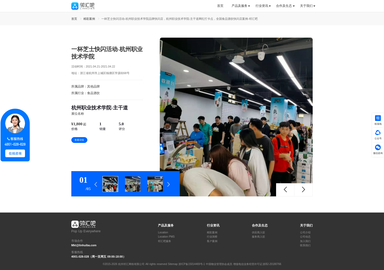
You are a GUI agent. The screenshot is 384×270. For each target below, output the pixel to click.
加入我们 (305, 241)
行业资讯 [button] (262, 6)
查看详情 (79, 140)
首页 (220, 6)
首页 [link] (74, 18)
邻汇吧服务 (164, 241)
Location (163, 232)
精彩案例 (212, 232)
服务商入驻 (258, 236)
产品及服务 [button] (239, 6)
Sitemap (173, 264)
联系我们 (305, 245)
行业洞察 (212, 236)
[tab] (222, 6)
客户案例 (212, 241)
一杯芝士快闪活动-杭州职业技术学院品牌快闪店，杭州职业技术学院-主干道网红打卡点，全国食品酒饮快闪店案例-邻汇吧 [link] (179, 18)
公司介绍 (305, 232)
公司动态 (305, 236)
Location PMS (166, 236)
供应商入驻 (258, 232)
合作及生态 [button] (284, 6)
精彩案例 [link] (89, 18)
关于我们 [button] (306, 6)
